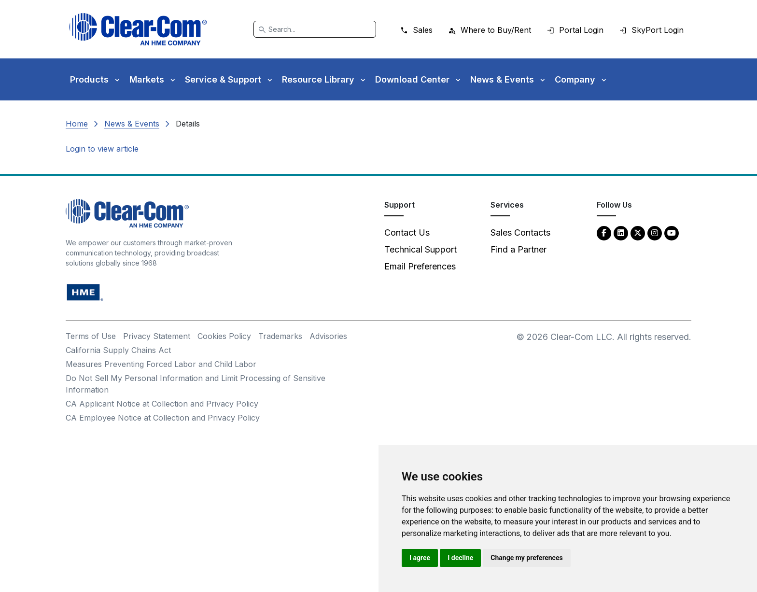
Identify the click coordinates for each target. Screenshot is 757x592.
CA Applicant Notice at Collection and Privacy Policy (162, 404)
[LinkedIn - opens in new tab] (621, 232)
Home (77, 123)
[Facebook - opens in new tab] (604, 232)
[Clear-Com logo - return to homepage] (138, 29)
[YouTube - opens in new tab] (671, 232)
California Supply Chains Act (118, 350)
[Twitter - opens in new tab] (638, 232)
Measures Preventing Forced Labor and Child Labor (161, 364)
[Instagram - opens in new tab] (654, 232)
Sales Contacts (520, 232)
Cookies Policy (224, 336)
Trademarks (280, 336)
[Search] (314, 29)
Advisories (328, 336)
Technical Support (420, 249)
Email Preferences (420, 266)
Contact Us (407, 232)
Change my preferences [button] (526, 558)
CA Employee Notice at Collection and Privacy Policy (163, 418)
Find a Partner (519, 249)
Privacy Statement (156, 336)
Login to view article (102, 149)
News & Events (131, 123)
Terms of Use (91, 336)
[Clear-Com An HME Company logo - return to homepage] (127, 213)
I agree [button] (419, 558)
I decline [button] (460, 558)
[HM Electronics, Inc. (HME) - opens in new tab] (85, 292)
